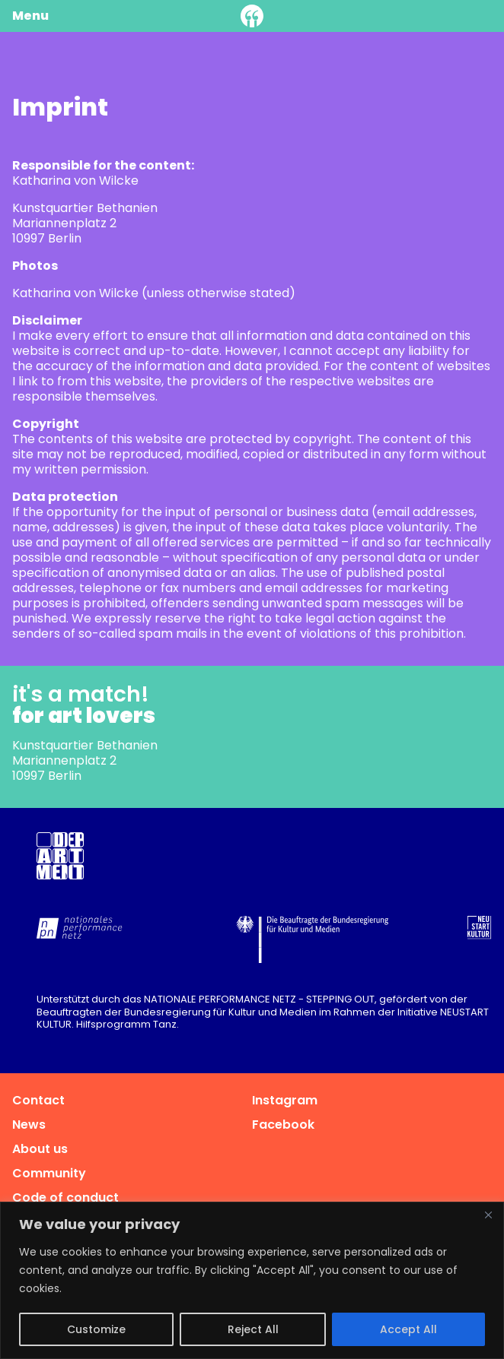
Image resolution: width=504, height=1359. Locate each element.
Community (49, 1173)
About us (40, 1149)
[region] (252, 1280)
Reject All (253, 1329)
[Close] (488, 1214)
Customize (96, 1329)
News (29, 1124)
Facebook (283, 1124)
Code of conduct (65, 1197)
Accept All (408, 1329)
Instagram (284, 1100)
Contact (38, 1100)
